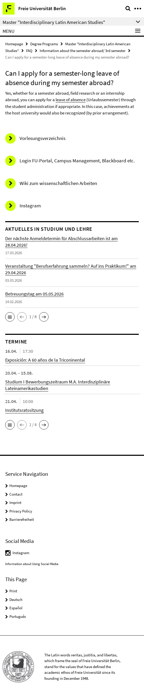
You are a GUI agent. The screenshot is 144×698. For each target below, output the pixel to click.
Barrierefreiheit (21, 519)
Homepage (14, 43)
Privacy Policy (20, 511)
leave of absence (71, 100)
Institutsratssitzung (24, 410)
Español (15, 607)
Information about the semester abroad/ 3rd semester (82, 50)
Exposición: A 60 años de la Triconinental (45, 360)
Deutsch (15, 599)
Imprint (15, 502)
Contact (15, 494)
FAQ (29, 50)
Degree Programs (44, 43)
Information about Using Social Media (31, 564)
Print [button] (13, 590)
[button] (10, 317)
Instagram (21, 552)
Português (17, 616)
